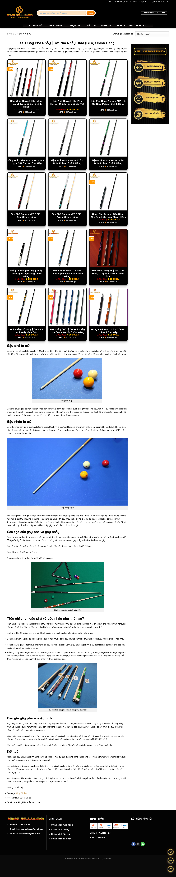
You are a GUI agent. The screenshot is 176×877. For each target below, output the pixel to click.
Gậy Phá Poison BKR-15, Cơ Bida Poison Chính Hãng (108, 161)
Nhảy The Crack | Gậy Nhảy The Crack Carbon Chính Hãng (108, 215)
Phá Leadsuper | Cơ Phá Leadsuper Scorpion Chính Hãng (67, 273)
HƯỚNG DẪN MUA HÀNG (160, 2)
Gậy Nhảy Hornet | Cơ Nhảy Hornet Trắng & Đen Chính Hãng (26, 104)
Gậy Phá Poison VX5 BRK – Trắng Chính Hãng (67, 215)
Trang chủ (11, 34)
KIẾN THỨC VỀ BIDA (124, 2)
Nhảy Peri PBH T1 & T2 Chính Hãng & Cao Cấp (108, 331)
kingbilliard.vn (105, 858)
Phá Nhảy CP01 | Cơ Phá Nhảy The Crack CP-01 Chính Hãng (67, 331)
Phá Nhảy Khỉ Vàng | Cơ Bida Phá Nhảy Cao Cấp (26, 331)
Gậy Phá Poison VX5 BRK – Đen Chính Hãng (26, 215)
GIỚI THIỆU (112, 2)
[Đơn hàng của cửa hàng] (152, 33)
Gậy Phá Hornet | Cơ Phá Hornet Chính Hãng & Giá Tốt (67, 102)
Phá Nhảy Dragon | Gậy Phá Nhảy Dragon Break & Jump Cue (108, 273)
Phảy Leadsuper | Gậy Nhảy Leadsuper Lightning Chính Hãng (26, 273)
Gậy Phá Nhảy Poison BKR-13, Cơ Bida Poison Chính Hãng (108, 102)
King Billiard (22, 793)
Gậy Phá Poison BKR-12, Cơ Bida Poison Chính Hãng (67, 161)
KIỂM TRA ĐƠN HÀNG (141, 2)
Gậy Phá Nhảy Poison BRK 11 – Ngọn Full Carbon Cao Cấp (26, 161)
